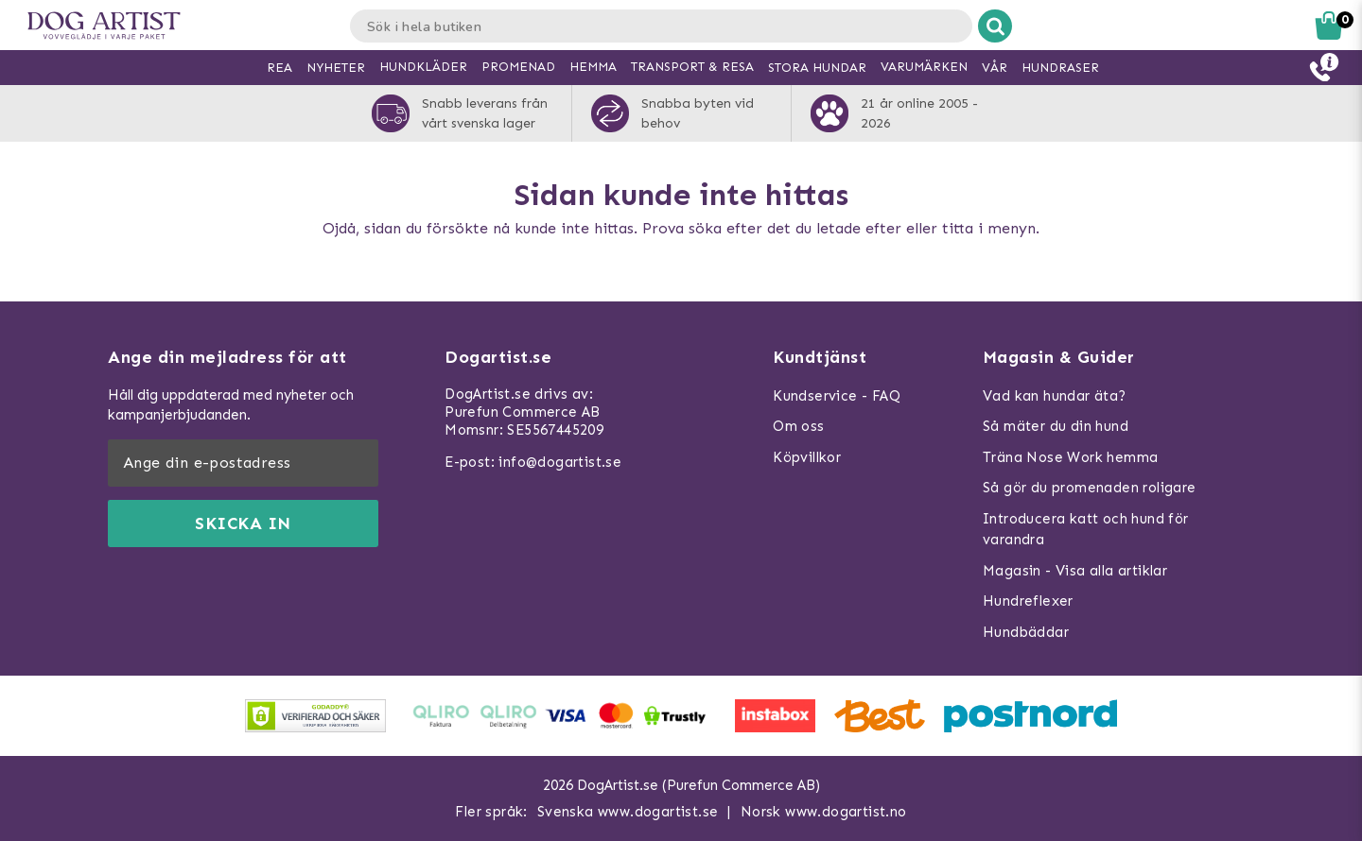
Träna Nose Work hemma (1070, 457)
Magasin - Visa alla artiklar (1075, 570)
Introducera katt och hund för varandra (1086, 529)
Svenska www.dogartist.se (628, 811)
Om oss (798, 426)
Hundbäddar (1026, 632)
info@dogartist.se (559, 462)
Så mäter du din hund (1055, 426)
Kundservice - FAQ (836, 395)
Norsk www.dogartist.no (824, 811)
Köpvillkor (807, 457)
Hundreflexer (1028, 600)
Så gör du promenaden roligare (1089, 487)
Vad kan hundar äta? (1054, 395)
